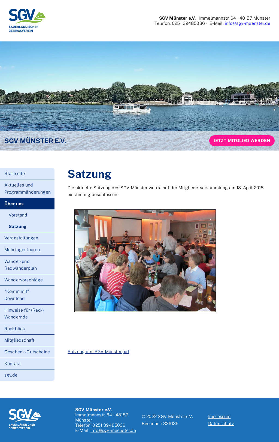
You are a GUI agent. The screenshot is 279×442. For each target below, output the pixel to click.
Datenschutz (221, 423)
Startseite (14, 173)
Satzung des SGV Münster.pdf (98, 351)
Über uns (13, 203)
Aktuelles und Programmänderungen (27, 188)
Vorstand (18, 215)
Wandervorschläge (23, 279)
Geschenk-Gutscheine (27, 351)
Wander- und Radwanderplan (20, 265)
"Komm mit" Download (16, 295)
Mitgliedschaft (19, 340)
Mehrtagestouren (22, 249)
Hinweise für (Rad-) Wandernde (24, 314)
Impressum (219, 416)
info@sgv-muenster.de (247, 23)
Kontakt (12, 363)
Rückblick (14, 328)
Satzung (17, 226)
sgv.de (10, 375)
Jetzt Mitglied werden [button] (242, 140)
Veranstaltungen (21, 237)
